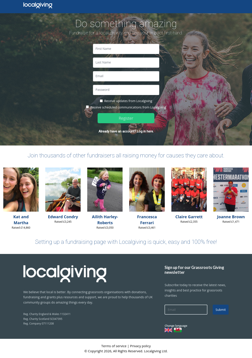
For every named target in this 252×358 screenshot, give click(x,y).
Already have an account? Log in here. (126, 131)
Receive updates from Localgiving (128, 101)
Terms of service (114, 346)
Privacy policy (140, 346)
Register (126, 118)
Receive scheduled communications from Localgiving (128, 107)
